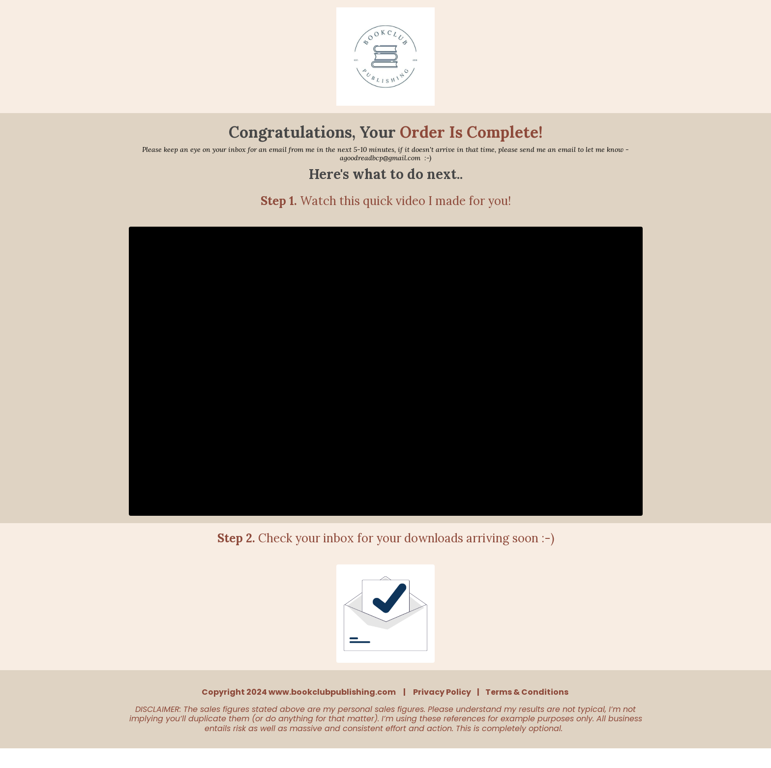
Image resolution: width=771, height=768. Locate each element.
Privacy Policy (442, 692)
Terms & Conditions (526, 692)
